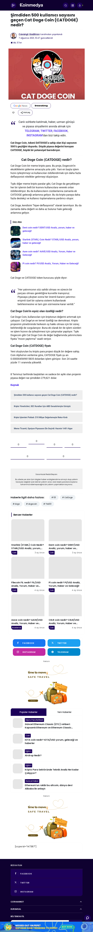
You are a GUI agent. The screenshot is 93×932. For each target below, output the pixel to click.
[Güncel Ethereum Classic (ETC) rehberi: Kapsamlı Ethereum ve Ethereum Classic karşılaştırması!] (46, 723)
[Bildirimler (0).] (80, 5)
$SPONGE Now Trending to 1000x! (36, 928)
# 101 (53, 497)
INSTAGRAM (35, 135)
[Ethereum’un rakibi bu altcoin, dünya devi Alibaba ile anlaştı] (46, 785)
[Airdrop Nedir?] (46, 754)
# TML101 (47, 504)
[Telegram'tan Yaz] (64, 652)
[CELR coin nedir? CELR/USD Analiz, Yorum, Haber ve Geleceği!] (65, 612)
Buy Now (67, 927)
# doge (16, 504)
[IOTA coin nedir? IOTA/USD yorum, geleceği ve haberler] (46, 739)
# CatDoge (67, 497)
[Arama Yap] (65, 5)
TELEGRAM (32, 131)
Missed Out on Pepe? (28, 925)
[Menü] (13, 5)
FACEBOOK (61, 131)
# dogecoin (31, 504)
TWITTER (46, 131)
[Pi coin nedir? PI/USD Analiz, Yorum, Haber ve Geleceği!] (47, 267)
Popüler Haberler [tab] (29, 712)
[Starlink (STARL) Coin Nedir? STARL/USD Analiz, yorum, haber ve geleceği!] (47, 243)
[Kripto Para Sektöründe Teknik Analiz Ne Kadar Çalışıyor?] (46, 769)
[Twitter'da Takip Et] (64, 643)
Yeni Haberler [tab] (64, 712)
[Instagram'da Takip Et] (29, 652)
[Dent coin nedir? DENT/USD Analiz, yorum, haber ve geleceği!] (47, 231)
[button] (73, 5)
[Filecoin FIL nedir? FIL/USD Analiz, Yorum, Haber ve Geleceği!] (27, 574)
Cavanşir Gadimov (29, 34)
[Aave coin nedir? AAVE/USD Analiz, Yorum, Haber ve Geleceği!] (47, 255)
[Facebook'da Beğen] (29, 643)
